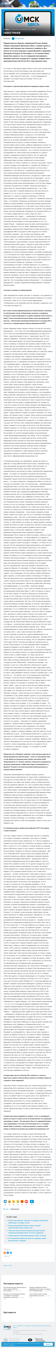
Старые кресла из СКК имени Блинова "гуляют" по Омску (27, 1235)
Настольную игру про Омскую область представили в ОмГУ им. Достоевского (15, 1289)
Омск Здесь (6, 3)
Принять (48, 1344)
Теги (6, 1209)
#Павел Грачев (15, 1209)
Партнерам (20, 1326)
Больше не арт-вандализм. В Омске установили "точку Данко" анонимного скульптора (14, 1295)
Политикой (11, 1345)
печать (34, 29)
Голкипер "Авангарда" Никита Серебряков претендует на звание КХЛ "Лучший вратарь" (39, 1289)
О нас (14, 1326)
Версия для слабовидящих (40, 1340)
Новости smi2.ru (8, 1265)
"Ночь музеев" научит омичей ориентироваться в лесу (38, 1294)
